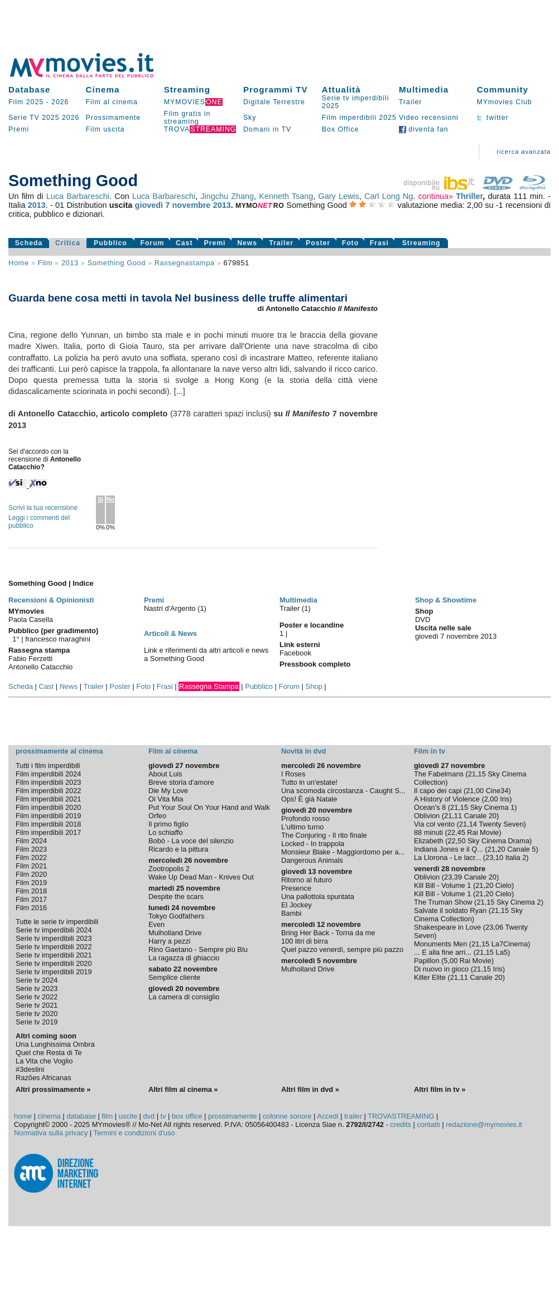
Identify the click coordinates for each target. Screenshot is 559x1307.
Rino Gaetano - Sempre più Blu (198, 949)
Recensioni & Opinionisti (51, 600)
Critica (67, 243)
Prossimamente (113, 118)
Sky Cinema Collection (468, 914)
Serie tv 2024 (36, 980)
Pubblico (110, 243)
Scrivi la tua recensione (43, 508)
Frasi (379, 243)
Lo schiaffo (165, 832)
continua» (435, 196)
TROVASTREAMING (401, 1116)
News (247, 243)
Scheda (29, 243)
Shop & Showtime (445, 600)
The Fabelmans (439, 774)
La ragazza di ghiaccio (183, 958)
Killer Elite (430, 977)
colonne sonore (287, 1116)
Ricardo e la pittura (178, 849)
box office (187, 1116)
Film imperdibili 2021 (48, 799)
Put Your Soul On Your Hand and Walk (209, 807)
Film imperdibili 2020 (48, 807)
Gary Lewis (339, 196)
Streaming (187, 89)
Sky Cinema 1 (492, 807)
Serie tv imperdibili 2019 (54, 972)
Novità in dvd (303, 751)
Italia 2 (516, 857)
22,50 (456, 841)
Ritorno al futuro (306, 880)
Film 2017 (31, 899)
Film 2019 (31, 882)
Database (29, 89)
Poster (318, 243)
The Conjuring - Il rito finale (324, 835)
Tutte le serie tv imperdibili (57, 921)
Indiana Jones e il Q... (448, 849)
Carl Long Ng (388, 196)
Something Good (117, 263)
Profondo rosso (305, 818)
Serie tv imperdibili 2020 (54, 963)
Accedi (327, 1116)
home (23, 1116)
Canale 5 (521, 849)
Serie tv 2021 (36, 1005)
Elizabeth (429, 841)
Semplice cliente (174, 977)
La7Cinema (509, 944)
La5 (502, 952)
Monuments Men (440, 944)
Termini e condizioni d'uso (134, 1133)
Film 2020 (31, 874)
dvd (149, 1116)
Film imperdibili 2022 (48, 790)
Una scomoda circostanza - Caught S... (343, 790)
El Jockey (296, 905)
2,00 (491, 799)
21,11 (453, 816)
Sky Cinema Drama (498, 841)
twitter (492, 118)
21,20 (496, 849)
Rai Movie (483, 832)
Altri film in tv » (439, 1089)
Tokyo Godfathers (176, 916)
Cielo (503, 885)
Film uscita (105, 129)
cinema (48, 1116)
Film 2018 (31, 891)
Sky (250, 118)
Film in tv (429, 751)
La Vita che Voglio (44, 1061)
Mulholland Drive (174, 933)
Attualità (341, 89)
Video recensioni (429, 118)
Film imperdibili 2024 (48, 774)
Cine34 (497, 790)
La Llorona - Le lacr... (447, 857)
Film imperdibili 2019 (48, 816)
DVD (422, 619)
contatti (428, 1124)
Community (502, 89)
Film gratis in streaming (187, 117)
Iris (504, 799)
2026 (60, 102)
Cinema (103, 89)
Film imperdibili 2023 (48, 782)
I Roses (293, 774)
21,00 (475, 790)
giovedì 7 (152, 205)
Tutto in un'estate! (309, 782)
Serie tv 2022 (36, 997)
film (45, 263)
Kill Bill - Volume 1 (442, 885)
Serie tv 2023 (36, 988)
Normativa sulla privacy (51, 1133)
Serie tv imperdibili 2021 (54, 955)
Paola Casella (30, 619)
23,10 (494, 857)
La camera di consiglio (183, 997)
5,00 (450, 960)
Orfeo (157, 816)
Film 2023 (31, 849)
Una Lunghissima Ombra (55, 1044)
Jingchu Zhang (227, 196)
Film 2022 (31, 857)
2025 (50, 118)
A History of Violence (447, 799)
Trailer (410, 102)
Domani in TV (267, 129)
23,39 (453, 877)
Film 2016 (31, 907)
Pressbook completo (315, 664)
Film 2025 (26, 102)
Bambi (291, 913)
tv (163, 1116)
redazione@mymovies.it (484, 1124)
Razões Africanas (43, 1077)
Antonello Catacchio (40, 667)
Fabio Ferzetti (30, 658)
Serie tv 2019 (36, 1022)
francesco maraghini (57, 639)
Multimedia (424, 89)
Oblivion (427, 816)
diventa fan (424, 129)
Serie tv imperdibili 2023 (54, 938)
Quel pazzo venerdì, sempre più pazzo (342, 949)
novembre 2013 (201, 205)
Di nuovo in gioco (441, 969)
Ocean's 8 (430, 807)
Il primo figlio (168, 824)
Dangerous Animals (312, 860)
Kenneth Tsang (286, 196)
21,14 (468, 824)
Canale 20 (480, 816)
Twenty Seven (501, 824)
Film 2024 (31, 841)
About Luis (165, 774)
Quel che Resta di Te (49, 1052)
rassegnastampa (185, 263)
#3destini (30, 1069)
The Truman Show (443, 902)
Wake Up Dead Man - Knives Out (201, 877)
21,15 (477, 774)
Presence (296, 888)
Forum (152, 243)
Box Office (340, 129)
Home (18, 263)
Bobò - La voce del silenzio (191, 841)
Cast (184, 243)
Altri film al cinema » (183, 1089)
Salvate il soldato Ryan (450, 910)
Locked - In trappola (312, 843)
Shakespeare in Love (447, 927)
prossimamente (232, 1116)
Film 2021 (31, 866)
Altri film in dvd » (310, 1089)
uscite (128, 1116)
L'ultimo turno (302, 827)
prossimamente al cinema (59, 751)
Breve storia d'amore (181, 782)
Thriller (469, 196)
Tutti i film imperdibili (48, 765)
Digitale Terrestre (274, 102)
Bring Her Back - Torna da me (328, 933)
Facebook (295, 653)
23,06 (494, 927)
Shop (314, 686)
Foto (350, 243)
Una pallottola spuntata (317, 896)
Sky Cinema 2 (519, 902)
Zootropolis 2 (169, 868)
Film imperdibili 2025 (359, 118)
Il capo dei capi (437, 790)
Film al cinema (112, 102)
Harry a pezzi (169, 941)
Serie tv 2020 (36, 1013)
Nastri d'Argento (170, 608)
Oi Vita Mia (165, 799)
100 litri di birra (304, 941)
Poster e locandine (312, 625)
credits (400, 1124)
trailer (353, 1116)
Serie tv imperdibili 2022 (54, 946)
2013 (37, 205)
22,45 (456, 832)
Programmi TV (275, 89)
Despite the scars (176, 896)
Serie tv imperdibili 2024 (54, 930)
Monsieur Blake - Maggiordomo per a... (342, 852)
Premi (18, 129)
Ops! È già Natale (309, 799)
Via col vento (434, 824)
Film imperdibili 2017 (48, 832)
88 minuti (428, 832)
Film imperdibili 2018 (48, 824)
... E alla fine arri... (442, 952)
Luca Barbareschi (77, 196)
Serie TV (24, 118)
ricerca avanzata (524, 151)
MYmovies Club (504, 102)
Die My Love (168, 790)
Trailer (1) (295, 608)
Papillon (427, 960)
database (81, 1116)
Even (156, 924)
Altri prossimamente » (53, 1089)
